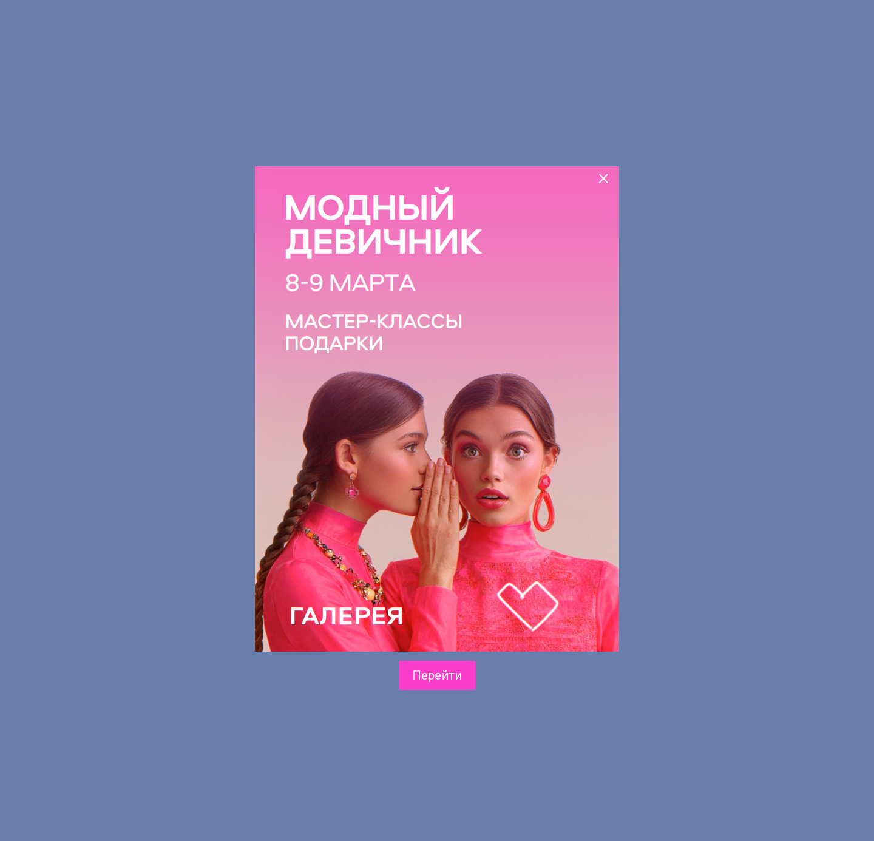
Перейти (437, 675)
